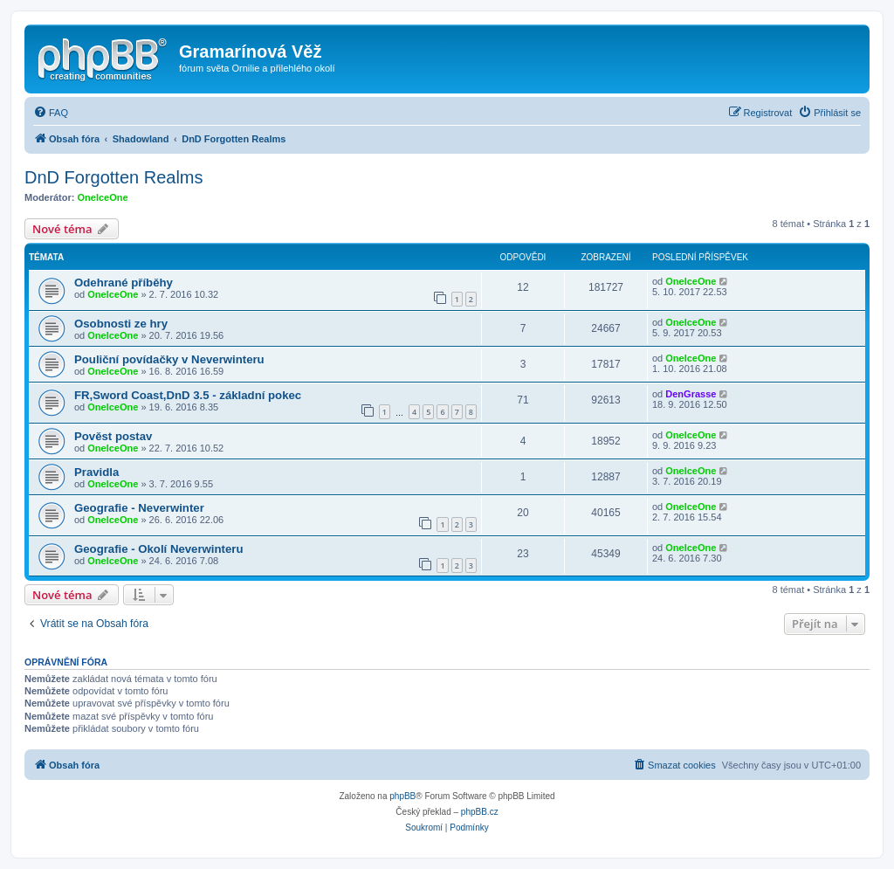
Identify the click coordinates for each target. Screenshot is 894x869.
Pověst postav (113, 436)
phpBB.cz (480, 812)
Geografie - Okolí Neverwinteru (158, 548)
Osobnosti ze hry (121, 323)
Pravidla (96, 472)
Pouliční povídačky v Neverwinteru (169, 359)
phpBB (402, 796)
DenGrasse (690, 394)
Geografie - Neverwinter (139, 507)
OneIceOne (103, 197)
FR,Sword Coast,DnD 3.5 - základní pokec (187, 395)
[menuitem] (50, 112)
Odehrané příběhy (123, 282)
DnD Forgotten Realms (113, 177)
